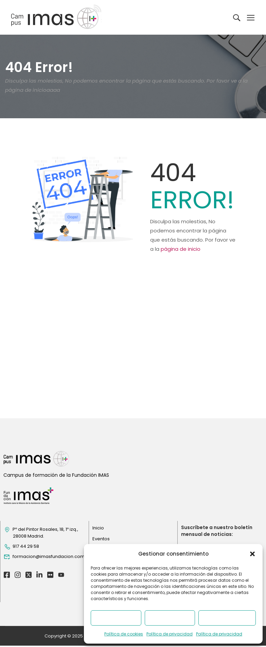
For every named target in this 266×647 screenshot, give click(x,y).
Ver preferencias (227, 618)
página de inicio (180, 248)
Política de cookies (123, 634)
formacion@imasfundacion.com (44, 592)
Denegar (169, 618)
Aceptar (115, 618)
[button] (252, 553)
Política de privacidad (169, 634)
